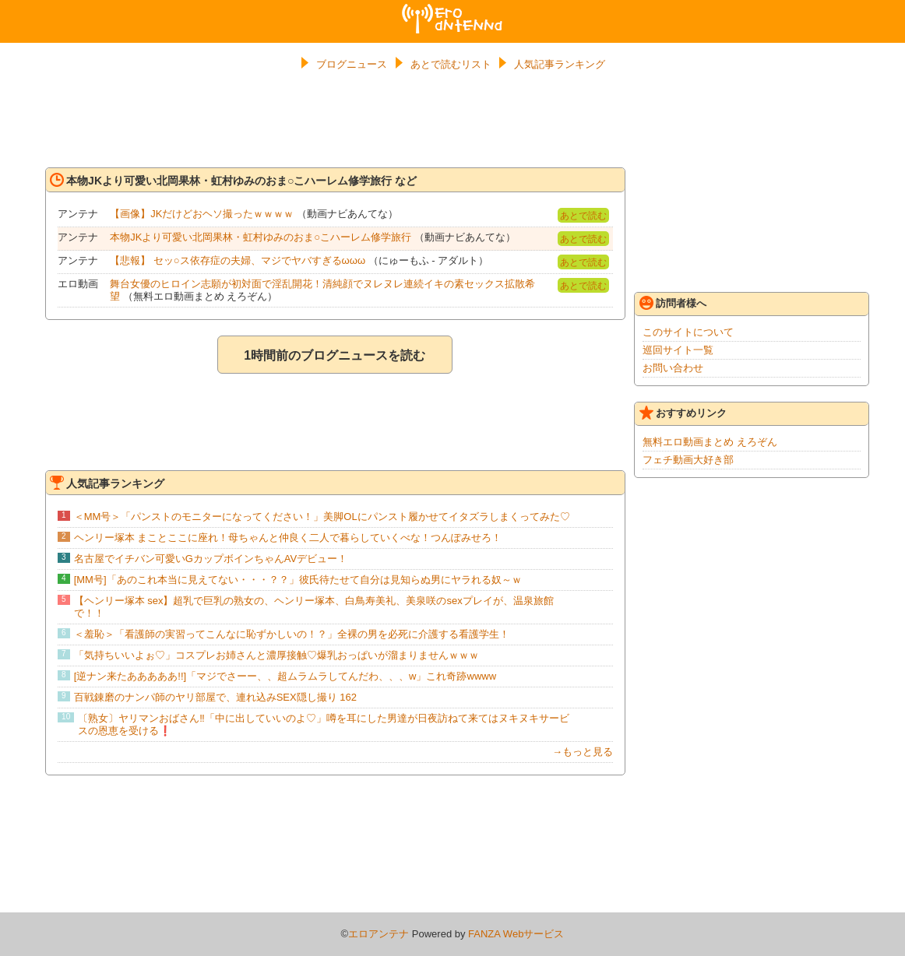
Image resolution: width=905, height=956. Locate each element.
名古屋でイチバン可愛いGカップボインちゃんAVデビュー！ (211, 558)
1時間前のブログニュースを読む (334, 355)
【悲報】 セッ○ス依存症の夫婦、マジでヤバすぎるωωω (237, 260)
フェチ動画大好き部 (688, 460)
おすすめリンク (683, 413)
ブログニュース (351, 64)
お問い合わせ (673, 368)
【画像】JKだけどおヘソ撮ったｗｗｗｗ (202, 214)
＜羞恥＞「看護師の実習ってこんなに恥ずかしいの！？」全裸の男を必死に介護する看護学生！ (291, 634)
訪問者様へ (672, 303)
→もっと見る (582, 751)
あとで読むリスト (450, 64)
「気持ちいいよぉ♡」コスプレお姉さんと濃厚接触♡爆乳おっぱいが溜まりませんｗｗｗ (276, 655)
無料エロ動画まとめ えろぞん (710, 442)
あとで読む (583, 215)
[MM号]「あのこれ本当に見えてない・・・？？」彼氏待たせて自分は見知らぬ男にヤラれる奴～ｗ (298, 579)
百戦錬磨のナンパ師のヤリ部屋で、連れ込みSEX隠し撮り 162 (215, 697)
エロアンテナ (452, 10)
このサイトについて (688, 332)
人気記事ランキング (559, 64)
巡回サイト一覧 (678, 350)
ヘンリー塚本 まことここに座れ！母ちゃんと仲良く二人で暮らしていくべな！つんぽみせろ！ (288, 537)
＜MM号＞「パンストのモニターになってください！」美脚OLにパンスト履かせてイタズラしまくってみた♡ (322, 516)
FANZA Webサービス (516, 934)
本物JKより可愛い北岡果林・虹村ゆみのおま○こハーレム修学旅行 (260, 237)
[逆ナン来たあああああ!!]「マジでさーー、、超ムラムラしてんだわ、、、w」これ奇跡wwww (285, 676)
